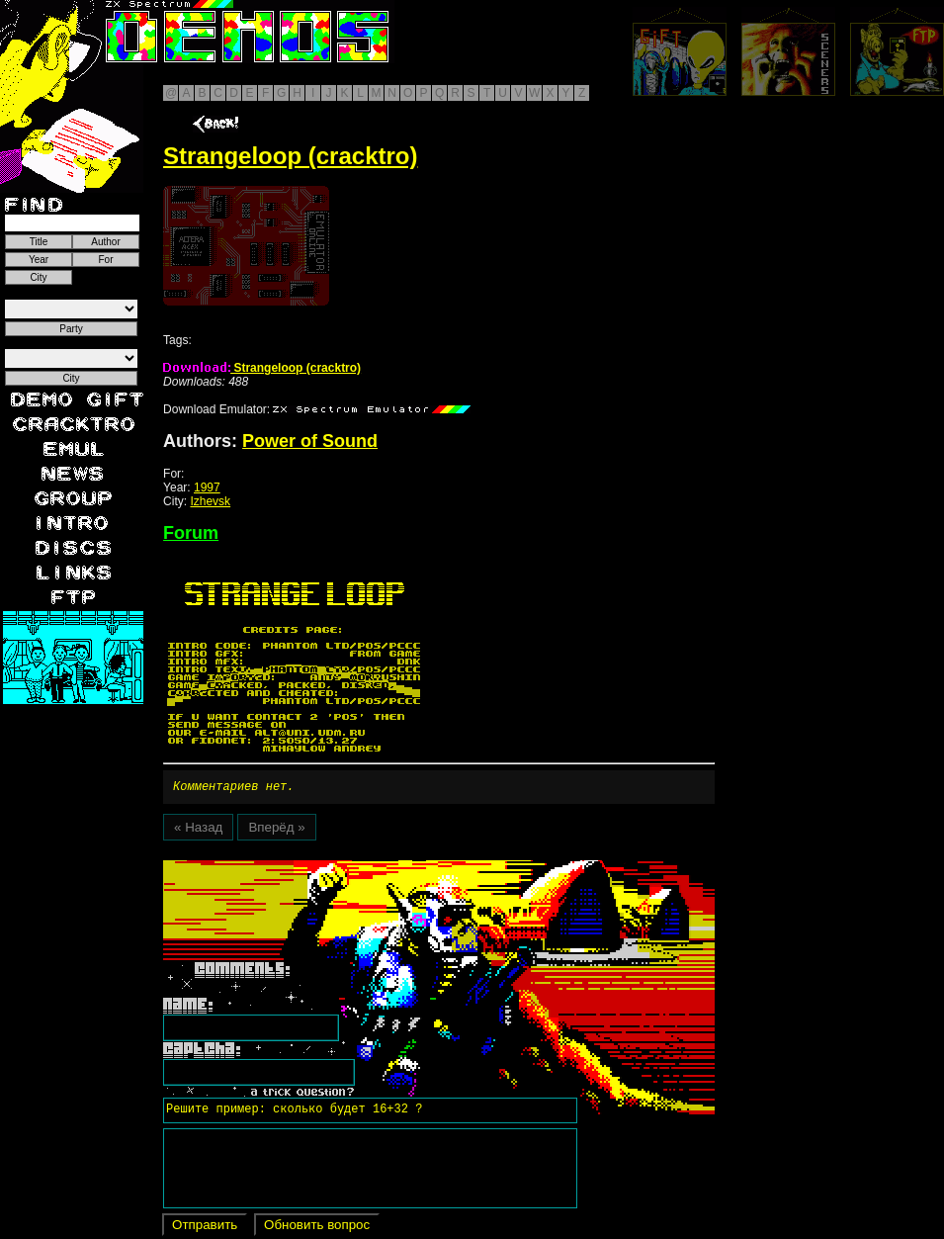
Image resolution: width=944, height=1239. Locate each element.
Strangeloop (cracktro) (262, 368)
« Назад (198, 830)
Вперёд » (276, 830)
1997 (207, 487)
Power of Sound (310, 441)
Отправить (204, 1227)
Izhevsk (210, 501)
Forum (190, 533)
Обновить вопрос (317, 1227)
